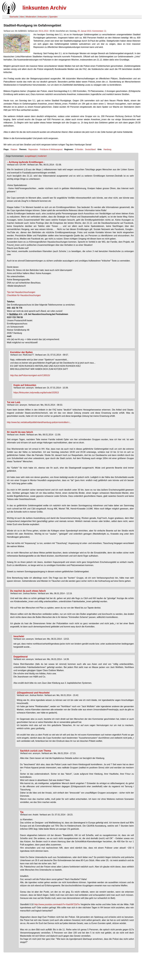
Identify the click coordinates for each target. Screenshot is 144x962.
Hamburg (107, 149)
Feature (14, 149)
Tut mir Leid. (14, 402)
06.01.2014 (43, 31)
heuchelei (19, 636)
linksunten (42, 17)
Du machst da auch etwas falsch (28, 591)
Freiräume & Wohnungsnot (51, 149)
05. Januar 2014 (84, 31)
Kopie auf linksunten (25, 385)
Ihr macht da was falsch (20, 432)
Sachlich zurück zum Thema (35, 750)
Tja (21, 812)
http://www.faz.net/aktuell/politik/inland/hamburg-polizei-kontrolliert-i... (39, 422)
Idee (22, 17)
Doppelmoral (21, 656)
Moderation (31, 17)
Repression (33, 149)
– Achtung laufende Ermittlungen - (26, 162)
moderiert (42, 156)
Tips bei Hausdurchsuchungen (21, 292)
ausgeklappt (30, 156)
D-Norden (79, 149)
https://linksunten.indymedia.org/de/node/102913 (36, 392)
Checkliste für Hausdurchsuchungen (24, 295)
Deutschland (90, 149)
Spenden (53, 17)
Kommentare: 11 (99, 31)
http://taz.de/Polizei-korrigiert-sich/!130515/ (30, 375)
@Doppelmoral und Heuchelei (33, 692)
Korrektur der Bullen (21, 352)
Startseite (13, 17)
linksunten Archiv (44, 8)
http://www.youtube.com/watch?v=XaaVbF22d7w (57, 904)
